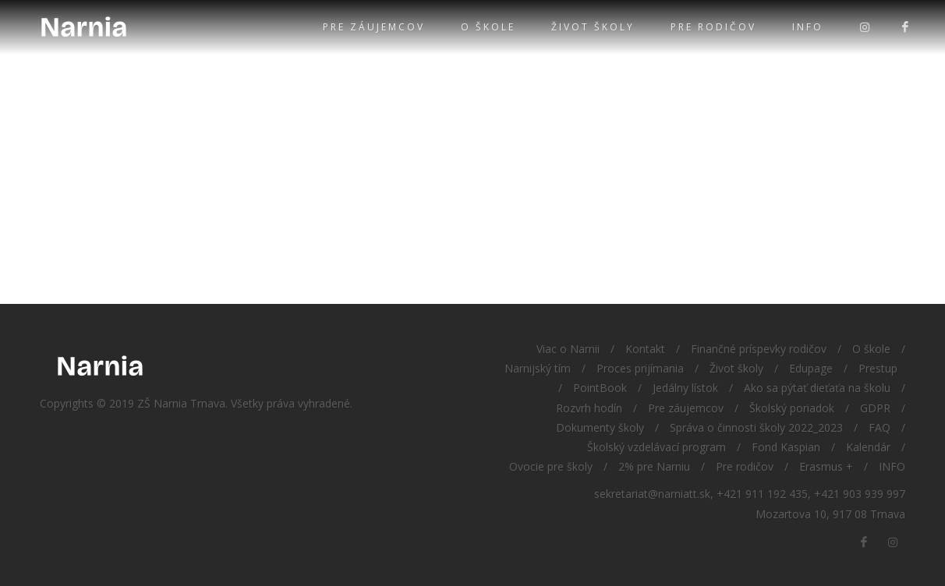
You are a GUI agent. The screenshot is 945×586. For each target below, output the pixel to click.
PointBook (600, 387)
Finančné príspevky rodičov (758, 348)
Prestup (877, 368)
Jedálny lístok (685, 387)
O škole (488, 27)
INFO (807, 27)
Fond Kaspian (786, 447)
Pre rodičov (713, 27)
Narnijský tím (537, 368)
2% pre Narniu (654, 466)
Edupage (811, 368)
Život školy (593, 27)
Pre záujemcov (374, 27)
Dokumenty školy (600, 427)
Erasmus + (826, 466)
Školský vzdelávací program (656, 447)
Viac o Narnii (568, 348)
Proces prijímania (640, 368)
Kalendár (868, 447)
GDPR (875, 408)
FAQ (879, 427)
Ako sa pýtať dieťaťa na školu (817, 387)
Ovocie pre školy (551, 466)
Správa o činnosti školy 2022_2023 (756, 427)
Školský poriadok (791, 408)
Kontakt (645, 348)
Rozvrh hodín (589, 408)
